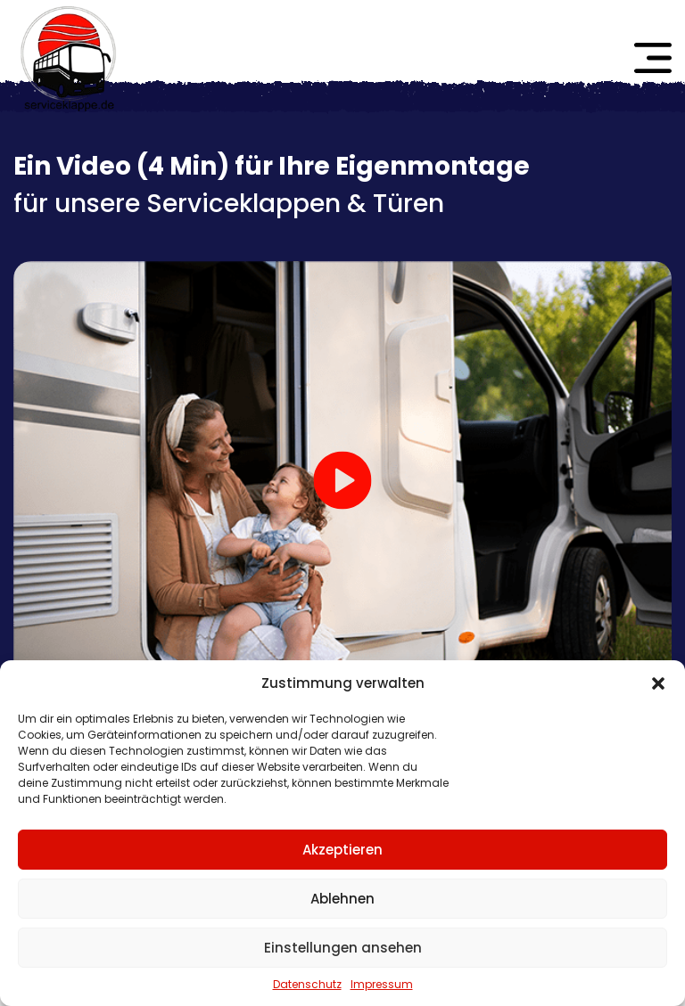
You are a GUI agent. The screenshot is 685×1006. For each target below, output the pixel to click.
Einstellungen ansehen (343, 947)
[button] (658, 683)
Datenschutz (307, 984)
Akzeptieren (342, 849)
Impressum (382, 984)
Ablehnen (342, 898)
